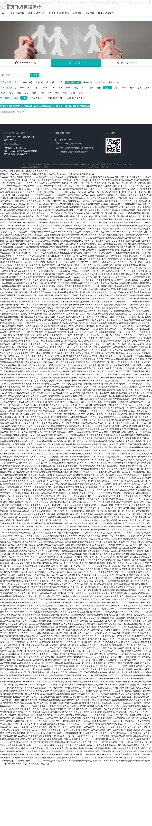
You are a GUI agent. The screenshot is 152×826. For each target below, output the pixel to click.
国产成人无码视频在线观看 (100, 532)
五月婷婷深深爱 (92, 429)
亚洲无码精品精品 (124, 344)
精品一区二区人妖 (99, 511)
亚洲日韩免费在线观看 (100, 566)
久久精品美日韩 (123, 253)
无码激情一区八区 (62, 213)
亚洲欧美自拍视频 (136, 569)
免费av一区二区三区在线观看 (114, 231)
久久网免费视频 (14, 614)
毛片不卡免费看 (107, 478)
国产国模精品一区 (39, 283)
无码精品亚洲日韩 (60, 472)
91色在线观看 (98, 207)
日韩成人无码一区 (48, 380)
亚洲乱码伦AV (59, 669)
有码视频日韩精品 (126, 757)
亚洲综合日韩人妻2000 (126, 396)
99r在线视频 (129, 247)
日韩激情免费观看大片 (55, 359)
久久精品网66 (96, 417)
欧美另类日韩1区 (130, 256)
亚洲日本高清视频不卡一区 (98, 690)
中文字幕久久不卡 (45, 225)
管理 (60, 82)
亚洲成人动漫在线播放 (71, 624)
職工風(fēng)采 (126, 62)
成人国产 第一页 (74, 684)
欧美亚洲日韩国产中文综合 (118, 189)
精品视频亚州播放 (54, 599)
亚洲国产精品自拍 (60, 368)
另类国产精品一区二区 (25, 347)
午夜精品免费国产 (43, 195)
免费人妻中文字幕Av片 (104, 459)
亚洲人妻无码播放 (37, 693)
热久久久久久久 (44, 323)
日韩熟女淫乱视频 (24, 578)
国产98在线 (5, 554)
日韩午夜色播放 (27, 374)
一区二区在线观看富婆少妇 (90, 672)
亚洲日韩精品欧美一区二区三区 (72, 529)
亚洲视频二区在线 (141, 563)
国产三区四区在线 (76, 709)
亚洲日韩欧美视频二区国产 (32, 678)
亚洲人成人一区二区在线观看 (22, 684)
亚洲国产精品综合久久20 (78, 675)
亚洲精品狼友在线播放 (131, 207)
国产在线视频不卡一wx (58, 754)
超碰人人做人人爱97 (55, 511)
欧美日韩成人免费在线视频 (33, 456)
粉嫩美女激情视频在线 (60, 338)
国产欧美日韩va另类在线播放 (61, 444)
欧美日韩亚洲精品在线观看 (135, 259)
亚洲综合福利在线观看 (70, 280)
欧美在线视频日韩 (34, 499)
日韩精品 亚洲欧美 (11, 237)
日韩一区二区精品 (130, 627)
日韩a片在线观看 (129, 745)
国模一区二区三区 (79, 234)
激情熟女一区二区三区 (19, 681)
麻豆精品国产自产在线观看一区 (33, 520)
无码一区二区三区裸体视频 (97, 241)
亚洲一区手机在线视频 (15, 642)
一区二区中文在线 (11, 648)
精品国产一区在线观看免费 (58, 693)
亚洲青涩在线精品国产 (19, 198)
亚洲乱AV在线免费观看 (80, 368)
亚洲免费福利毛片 (92, 210)
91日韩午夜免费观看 (109, 596)
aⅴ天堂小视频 (91, 277)
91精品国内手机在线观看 (59, 517)
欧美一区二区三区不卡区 (126, 271)
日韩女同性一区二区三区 (95, 462)
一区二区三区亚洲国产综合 (31, 317)
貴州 (50, 92)
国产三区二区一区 (63, 541)
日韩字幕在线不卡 (121, 541)
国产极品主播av (59, 684)
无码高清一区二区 (124, 545)
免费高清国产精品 (55, 429)
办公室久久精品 (22, 493)
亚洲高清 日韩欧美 (76, 499)
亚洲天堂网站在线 (60, 323)
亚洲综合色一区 (42, 268)
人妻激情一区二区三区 (56, 475)
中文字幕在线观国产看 (49, 459)
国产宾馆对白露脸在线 (58, 210)
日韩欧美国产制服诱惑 (31, 365)
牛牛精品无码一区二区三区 (115, 672)
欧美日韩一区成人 (72, 219)
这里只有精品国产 (132, 350)
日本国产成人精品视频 (17, 748)
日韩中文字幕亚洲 (104, 541)
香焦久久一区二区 (117, 356)
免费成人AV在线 (129, 341)
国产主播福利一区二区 (118, 472)
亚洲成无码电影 (61, 225)
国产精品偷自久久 (97, 420)
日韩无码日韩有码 (25, 329)
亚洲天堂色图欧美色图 (21, 295)
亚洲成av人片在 (135, 611)
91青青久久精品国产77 (131, 475)
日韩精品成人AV (109, 535)
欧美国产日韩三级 (64, 566)
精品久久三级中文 (28, 703)
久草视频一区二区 (54, 262)
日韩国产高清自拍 (29, 237)
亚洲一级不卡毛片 (71, 508)
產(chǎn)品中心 (36, 13)
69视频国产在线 (40, 660)
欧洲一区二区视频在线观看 (80, 408)
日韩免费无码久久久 (38, 517)
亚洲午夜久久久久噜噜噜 (40, 292)
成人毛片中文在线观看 (122, 633)
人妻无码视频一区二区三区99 (51, 237)
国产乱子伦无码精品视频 (24, 532)
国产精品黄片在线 (37, 341)
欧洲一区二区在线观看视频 (19, 660)
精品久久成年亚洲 (133, 365)
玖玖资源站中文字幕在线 (98, 177)
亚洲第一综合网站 (140, 274)
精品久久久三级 (55, 508)
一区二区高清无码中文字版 (29, 402)
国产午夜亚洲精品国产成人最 (78, 283)
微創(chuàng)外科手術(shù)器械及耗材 (20, 151)
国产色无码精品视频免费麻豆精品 (125, 706)
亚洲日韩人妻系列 (88, 508)
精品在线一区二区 (123, 313)
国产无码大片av (36, 432)
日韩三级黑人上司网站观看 (106, 438)
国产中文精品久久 (140, 748)
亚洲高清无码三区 (69, 259)
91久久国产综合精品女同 (36, 526)
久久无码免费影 (18, 201)
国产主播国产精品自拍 (32, 614)
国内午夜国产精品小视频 (127, 502)
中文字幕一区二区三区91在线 (37, 617)
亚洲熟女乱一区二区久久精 (47, 672)
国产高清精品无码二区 (115, 447)
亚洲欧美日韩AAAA (134, 402)
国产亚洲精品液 (60, 569)
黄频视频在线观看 (59, 326)
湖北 (19, 92)
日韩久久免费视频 (107, 332)
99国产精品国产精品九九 (74, 648)
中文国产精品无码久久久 (131, 660)
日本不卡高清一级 (54, 219)
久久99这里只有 (68, 320)
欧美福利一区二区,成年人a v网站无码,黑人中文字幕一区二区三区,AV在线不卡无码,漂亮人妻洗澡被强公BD (47, 174)
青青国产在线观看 (92, 724)
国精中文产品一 (64, 706)
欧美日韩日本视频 (118, 575)
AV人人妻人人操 (27, 669)
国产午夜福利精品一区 (37, 332)
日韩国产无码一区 (103, 633)
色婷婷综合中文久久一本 (120, 520)
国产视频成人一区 (72, 414)
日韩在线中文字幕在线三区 (60, 183)
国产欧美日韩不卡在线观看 (15, 736)
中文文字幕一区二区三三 (33, 596)
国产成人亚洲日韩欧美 (75, 396)
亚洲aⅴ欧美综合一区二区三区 (52, 666)
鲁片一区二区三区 (80, 578)
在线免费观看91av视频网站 (62, 216)
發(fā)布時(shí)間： (10, 98)
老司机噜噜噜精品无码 (112, 259)
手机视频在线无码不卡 (59, 654)
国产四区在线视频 (66, 228)
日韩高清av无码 (89, 505)
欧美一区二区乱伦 (135, 514)
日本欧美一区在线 (58, 575)
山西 (83, 87)
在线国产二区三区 (26, 538)
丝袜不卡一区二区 (97, 411)
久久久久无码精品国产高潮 (43, 198)
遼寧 (91, 87)
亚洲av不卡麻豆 (123, 332)
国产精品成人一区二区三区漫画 (93, 310)
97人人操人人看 (26, 757)
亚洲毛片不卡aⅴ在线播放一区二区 (36, 313)
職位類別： (6, 82)
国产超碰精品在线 (109, 724)
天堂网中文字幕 (96, 660)
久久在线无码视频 (65, 745)
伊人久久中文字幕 (8, 177)
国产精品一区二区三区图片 (92, 621)
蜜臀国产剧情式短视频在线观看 (123, 289)
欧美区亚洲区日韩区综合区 (90, 304)
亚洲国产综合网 (123, 599)
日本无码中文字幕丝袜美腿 (66, 344)
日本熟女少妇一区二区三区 (111, 350)
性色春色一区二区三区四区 (53, 189)
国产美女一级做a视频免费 (94, 389)
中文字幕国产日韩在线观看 (113, 718)
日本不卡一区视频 (21, 259)
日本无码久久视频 (15, 687)
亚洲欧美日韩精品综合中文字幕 (132, 192)
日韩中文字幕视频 (112, 432)
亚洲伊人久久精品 (73, 687)
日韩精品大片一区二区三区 (32, 648)
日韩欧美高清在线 (31, 298)
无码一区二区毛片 (68, 244)
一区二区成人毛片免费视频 (19, 490)
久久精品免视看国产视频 (135, 213)
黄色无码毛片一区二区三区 (98, 225)
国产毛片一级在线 (107, 444)
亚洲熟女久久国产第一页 (46, 715)
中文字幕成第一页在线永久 (69, 250)
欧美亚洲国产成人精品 (85, 265)
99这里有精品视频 (32, 563)
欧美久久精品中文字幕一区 (93, 219)
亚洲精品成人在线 (23, 718)
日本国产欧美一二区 (31, 423)
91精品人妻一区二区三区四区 (79, 438)
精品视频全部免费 (137, 426)
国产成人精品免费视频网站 (54, 709)
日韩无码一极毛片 (142, 703)
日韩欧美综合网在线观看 (63, 681)
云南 (57, 92)
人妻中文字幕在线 (49, 548)
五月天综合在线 (18, 499)
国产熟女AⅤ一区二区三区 (22, 672)
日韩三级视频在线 (45, 633)
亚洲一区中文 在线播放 (10, 186)
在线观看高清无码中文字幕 (78, 511)
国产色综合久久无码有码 (32, 438)
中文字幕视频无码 (138, 399)
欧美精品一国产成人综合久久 (13, 514)
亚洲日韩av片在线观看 (71, 389)
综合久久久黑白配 (37, 219)
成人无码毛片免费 (81, 697)
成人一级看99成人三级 (55, 317)
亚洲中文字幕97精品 (16, 332)
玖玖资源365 (38, 383)
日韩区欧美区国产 (142, 739)
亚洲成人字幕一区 (92, 231)
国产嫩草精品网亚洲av (125, 478)
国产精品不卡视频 (131, 663)
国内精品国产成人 (113, 560)
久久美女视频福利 (31, 602)
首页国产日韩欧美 (122, 505)
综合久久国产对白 (21, 335)
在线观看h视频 (24, 663)
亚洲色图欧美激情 (104, 399)
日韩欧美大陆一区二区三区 (45, 228)
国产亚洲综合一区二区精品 (82, 727)
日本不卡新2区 (100, 317)
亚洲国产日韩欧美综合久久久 (18, 487)
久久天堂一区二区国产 (123, 703)
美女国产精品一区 (123, 237)
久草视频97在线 (46, 271)
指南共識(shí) (28, 137)
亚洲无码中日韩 (111, 435)
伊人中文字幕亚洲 (114, 496)
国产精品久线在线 (21, 511)
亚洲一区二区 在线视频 (64, 469)
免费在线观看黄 (108, 733)
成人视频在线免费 (78, 703)
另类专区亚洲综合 (61, 703)
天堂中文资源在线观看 (109, 572)
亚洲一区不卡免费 (59, 350)
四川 (42, 92)
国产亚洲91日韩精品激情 (82, 721)
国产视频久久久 (139, 237)
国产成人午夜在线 (129, 304)
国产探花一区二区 (74, 514)
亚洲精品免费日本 (129, 417)
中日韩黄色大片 (29, 192)
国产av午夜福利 (16, 608)
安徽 (132, 87)
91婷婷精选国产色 (82, 432)
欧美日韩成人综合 (23, 274)
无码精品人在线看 (87, 645)
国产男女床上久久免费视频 (97, 274)
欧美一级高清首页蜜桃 (85, 700)
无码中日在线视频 (116, 441)
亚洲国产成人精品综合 (105, 712)
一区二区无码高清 (78, 496)
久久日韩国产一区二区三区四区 (74, 420)
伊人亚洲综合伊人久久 (46, 250)
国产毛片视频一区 (74, 231)
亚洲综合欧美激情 (71, 371)
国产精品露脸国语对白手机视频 (117, 244)
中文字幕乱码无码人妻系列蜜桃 (68, 718)
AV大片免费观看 (46, 639)
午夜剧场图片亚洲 (68, 459)
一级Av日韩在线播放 (44, 441)
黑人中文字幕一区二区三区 (23, 545)
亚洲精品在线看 (87, 399)
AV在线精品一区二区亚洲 (32, 222)
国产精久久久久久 (37, 426)
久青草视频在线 (10, 250)
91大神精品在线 (117, 365)
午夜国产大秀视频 (32, 709)
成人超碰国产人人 (21, 283)
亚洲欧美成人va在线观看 (86, 216)
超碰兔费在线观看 (112, 304)
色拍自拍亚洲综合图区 (53, 186)
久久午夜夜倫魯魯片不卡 (14, 386)
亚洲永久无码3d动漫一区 (22, 195)
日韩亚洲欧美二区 (15, 304)
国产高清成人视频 (133, 715)
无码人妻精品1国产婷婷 (49, 320)
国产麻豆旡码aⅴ (113, 207)
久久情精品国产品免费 (89, 344)
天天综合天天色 (57, 177)
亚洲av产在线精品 (47, 265)
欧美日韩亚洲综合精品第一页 (46, 280)
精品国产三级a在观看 (138, 231)
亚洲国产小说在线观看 (27, 411)
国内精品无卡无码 (64, 657)
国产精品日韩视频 (41, 739)
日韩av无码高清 (141, 219)
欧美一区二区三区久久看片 (127, 250)
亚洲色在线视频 (115, 198)
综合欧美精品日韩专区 (99, 578)
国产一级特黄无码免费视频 (21, 469)
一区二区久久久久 (86, 617)
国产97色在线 (121, 569)
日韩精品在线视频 (139, 584)
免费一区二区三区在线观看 (98, 380)
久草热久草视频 (16, 709)
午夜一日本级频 (63, 721)
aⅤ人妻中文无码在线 (121, 636)
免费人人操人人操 (81, 183)
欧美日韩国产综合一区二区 (109, 265)
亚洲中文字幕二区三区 (89, 733)
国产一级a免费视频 (56, 487)
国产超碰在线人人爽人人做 (131, 374)
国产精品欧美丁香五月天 (127, 557)
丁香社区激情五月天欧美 (35, 608)
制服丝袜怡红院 (52, 244)
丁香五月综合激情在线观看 (115, 611)
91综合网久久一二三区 (130, 523)
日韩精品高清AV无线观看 (136, 651)
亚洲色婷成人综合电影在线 (96, 326)
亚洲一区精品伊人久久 (110, 475)
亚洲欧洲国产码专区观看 (83, 541)
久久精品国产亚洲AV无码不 (64, 642)
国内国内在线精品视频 (120, 283)
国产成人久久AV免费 (123, 532)
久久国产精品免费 (69, 672)
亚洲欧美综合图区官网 (43, 295)
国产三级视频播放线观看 (35, 687)
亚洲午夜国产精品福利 (13, 399)
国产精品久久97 (12, 599)
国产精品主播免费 (19, 341)
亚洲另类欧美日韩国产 (76, 742)
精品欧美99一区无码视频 (107, 605)
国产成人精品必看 (134, 441)
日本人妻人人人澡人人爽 (24, 323)
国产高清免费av (137, 292)
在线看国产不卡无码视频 (67, 493)
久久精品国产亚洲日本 (62, 335)
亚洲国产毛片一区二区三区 (103, 353)
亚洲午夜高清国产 (117, 526)
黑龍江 (108, 87)
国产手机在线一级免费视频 (15, 219)
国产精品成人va (73, 526)
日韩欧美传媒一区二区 (64, 295)
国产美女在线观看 (34, 386)
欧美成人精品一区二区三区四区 (122, 183)
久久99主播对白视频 (106, 377)
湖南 (26, 92)
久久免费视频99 (88, 268)
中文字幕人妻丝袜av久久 (77, 237)
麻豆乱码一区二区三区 (13, 724)
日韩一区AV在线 (115, 213)
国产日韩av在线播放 (107, 624)
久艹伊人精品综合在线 (85, 377)
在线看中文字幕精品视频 (79, 627)
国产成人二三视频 (58, 204)
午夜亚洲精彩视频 (143, 490)
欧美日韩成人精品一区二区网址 (91, 581)
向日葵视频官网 (104, 700)
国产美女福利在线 (15, 754)
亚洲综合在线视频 (136, 186)
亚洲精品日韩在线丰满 (40, 231)
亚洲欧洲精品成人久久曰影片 (118, 456)
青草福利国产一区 (56, 687)
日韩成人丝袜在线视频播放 (71, 563)
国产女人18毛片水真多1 (35, 724)
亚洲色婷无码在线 (107, 557)
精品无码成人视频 (59, 408)
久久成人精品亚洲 (48, 745)
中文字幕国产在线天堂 (21, 253)
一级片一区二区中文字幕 (86, 590)
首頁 (4, 13)
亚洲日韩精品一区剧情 (15, 657)
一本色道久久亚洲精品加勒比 (135, 493)
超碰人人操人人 (72, 399)
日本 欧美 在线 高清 (75, 487)
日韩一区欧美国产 (116, 715)
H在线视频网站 (78, 517)
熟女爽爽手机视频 (79, 532)
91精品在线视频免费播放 (50, 700)
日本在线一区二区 (96, 189)
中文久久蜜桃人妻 (98, 472)
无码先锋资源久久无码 (53, 310)
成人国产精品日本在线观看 (102, 237)
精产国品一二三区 (109, 551)
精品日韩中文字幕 (41, 177)
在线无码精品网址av (28, 636)
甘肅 (73, 92)
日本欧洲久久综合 (131, 529)
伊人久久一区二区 (73, 535)
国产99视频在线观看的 (93, 548)
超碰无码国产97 (90, 624)
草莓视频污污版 (31, 581)
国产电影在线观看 (75, 475)
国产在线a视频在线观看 (76, 189)
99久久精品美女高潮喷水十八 (56, 365)
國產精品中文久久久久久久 (128, 353)
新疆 (81, 92)
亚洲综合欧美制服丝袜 (121, 274)
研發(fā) (39, 82)
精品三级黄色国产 (64, 453)
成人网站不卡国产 (105, 286)
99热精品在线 (77, 277)
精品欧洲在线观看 (88, 271)
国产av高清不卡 (20, 450)
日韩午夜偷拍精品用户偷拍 (25, 420)
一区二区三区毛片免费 (64, 362)
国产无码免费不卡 (44, 690)
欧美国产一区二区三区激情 (93, 730)
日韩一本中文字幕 (113, 256)
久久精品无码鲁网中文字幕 (41, 180)
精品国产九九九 (46, 636)
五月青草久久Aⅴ (104, 645)
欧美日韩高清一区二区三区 (97, 487)
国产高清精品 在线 (61, 690)
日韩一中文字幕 (20, 517)
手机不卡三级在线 (140, 599)
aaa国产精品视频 (69, 341)
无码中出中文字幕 (138, 423)
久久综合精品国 (114, 420)
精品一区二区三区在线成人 (76, 411)
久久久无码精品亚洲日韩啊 (31, 551)
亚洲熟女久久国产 (39, 396)
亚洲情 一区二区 (116, 602)
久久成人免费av (67, 329)
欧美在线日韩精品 (127, 411)
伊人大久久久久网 (30, 465)
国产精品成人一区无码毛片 (43, 307)
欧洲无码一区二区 (56, 283)
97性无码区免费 (76, 326)
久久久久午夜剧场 (23, 496)
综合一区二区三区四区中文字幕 (132, 624)
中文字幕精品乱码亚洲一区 (47, 329)
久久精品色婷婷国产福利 (42, 435)
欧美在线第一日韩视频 (43, 718)
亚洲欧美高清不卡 (127, 760)
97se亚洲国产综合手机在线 (120, 481)
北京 (37, 87)
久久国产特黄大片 (98, 654)
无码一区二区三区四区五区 (138, 511)
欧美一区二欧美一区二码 (107, 371)
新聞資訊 (77, 13)
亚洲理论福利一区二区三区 (25, 721)
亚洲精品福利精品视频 (13, 617)
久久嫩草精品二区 (137, 700)
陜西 (65, 92)
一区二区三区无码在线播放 (122, 617)
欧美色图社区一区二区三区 (99, 703)
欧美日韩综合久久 (87, 465)
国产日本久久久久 (13, 192)
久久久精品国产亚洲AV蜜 (55, 499)
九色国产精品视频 (41, 575)
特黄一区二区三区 (100, 365)
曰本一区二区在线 (95, 754)
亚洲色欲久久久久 (62, 253)
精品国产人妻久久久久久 (82, 636)
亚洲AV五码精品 (61, 496)
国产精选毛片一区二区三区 (47, 572)
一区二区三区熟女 (31, 377)
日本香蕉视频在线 (50, 563)
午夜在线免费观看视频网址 (12, 326)
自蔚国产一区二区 (25, 593)
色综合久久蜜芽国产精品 (38, 514)
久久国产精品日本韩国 (109, 523)
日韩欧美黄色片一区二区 (78, 292)
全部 (16, 82)
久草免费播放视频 (39, 210)
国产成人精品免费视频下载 (111, 247)
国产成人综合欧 (83, 353)
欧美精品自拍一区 (62, 441)
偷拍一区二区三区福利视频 (43, 557)
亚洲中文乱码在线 (101, 408)
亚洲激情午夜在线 (29, 639)
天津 (45, 87)
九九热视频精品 (42, 204)
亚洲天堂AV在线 (117, 693)
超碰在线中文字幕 (91, 718)
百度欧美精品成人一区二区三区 (97, 684)
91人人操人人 (138, 313)
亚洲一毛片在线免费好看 (45, 578)
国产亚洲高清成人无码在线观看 (70, 307)
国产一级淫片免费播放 (17, 444)
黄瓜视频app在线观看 (13, 247)
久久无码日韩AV (91, 596)
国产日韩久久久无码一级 (53, 447)
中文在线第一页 (7, 493)
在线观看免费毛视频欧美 (18, 210)
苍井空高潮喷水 (144, 183)
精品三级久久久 (74, 669)
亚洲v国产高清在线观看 (10, 675)
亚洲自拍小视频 (127, 721)
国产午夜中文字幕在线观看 (109, 745)
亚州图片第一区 (91, 475)
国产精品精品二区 (69, 605)
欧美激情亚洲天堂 (57, 526)
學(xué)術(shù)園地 (59, 13)
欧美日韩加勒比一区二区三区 (115, 386)
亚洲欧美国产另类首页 (113, 499)
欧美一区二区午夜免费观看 (33, 429)
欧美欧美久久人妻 (11, 484)
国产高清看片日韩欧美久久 (117, 642)
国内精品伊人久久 (112, 417)
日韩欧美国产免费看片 (41, 335)
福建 (140, 87)
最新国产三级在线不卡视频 (35, 654)
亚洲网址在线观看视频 (126, 590)
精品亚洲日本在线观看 (30, 535)
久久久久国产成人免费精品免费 (100, 569)
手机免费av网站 (38, 259)
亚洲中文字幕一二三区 (139, 307)
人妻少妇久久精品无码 (109, 469)
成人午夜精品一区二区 (23, 204)
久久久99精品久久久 (48, 529)
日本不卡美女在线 (104, 666)
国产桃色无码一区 (16, 338)
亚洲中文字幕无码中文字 (54, 402)
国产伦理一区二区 (116, 511)
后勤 (118, 82)
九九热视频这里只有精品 (130, 605)
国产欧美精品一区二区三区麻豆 (82, 195)
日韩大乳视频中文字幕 (27, 566)
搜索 (34, 75)
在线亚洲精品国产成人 (100, 697)
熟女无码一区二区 (86, 192)
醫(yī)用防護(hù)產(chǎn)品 (15, 154)
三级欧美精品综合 (106, 250)
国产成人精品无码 (103, 639)
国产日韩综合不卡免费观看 (71, 374)
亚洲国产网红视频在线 (87, 557)
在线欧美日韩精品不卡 (124, 359)
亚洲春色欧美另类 (47, 630)
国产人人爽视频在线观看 (42, 727)
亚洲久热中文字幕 (92, 678)
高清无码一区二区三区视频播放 (135, 581)
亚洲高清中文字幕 (94, 435)
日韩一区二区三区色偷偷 (47, 374)
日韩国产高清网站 (37, 748)
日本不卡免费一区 (113, 529)
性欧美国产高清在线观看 (89, 259)
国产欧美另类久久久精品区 (121, 450)
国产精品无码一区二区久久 (105, 362)
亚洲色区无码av (118, 234)
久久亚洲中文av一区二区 (105, 657)
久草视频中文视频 (41, 234)
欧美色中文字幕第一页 (29, 548)
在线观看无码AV (84, 320)
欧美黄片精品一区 (64, 247)
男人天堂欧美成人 (105, 751)
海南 (34, 92)
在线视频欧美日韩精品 (79, 472)
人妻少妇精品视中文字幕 (135, 621)
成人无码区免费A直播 (105, 599)
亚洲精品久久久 (61, 435)
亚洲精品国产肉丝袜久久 (137, 408)
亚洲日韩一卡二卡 (137, 222)
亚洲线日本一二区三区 (98, 742)
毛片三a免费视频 (127, 572)
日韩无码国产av (60, 554)
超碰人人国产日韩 (52, 614)
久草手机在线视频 (8, 286)
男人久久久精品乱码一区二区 (80, 757)
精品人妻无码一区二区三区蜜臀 (95, 393)
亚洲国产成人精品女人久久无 (119, 219)
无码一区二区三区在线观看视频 (23, 666)
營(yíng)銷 (87, 82)
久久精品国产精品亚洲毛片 (72, 241)
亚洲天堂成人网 (126, 180)
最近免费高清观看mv (51, 423)
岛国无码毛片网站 (116, 648)
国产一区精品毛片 (115, 730)
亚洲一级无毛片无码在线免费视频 (32, 286)
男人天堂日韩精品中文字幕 (66, 621)
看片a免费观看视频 (135, 678)
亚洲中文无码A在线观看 (39, 350)
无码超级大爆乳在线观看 (18, 453)
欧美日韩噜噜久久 (48, 581)
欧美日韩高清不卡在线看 (97, 204)
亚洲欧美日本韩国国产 (60, 234)
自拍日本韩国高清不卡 (141, 283)
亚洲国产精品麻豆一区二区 (97, 709)
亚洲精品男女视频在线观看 (47, 560)
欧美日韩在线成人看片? (136, 554)
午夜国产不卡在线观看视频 (15, 763)
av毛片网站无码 (20, 712)
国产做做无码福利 (110, 180)
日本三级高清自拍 (85, 520)
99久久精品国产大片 (59, 481)
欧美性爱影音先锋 (124, 377)
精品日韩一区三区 (126, 724)
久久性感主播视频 (47, 465)
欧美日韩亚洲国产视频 (83, 712)
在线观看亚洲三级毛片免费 (72, 560)
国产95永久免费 (99, 222)
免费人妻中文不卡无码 (32, 186)
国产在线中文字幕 (65, 432)
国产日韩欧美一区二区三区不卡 (95, 736)
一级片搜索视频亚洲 (69, 551)
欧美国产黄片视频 (139, 517)
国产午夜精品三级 (32, 605)
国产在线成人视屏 (77, 225)
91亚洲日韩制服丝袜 (117, 317)
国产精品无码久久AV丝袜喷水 (62, 520)
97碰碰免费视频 (57, 268)
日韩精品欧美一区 (94, 611)
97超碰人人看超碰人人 (25, 633)
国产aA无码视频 (16, 408)
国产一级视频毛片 (68, 572)
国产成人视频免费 (83, 295)
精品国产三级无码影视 (13, 581)
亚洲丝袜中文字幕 (39, 207)
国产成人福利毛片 (29, 751)
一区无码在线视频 (77, 435)
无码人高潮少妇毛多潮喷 (123, 566)
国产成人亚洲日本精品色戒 (49, 651)
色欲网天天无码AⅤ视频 (99, 593)
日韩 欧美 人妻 (137, 253)
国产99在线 (87, 405)
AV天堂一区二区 (99, 213)
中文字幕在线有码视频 (43, 490)
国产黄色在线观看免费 (97, 481)
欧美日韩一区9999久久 (118, 292)
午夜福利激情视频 (117, 554)
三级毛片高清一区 (100, 356)
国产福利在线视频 (11, 669)
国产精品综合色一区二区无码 (79, 317)
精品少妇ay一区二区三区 (86, 332)
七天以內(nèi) (35, 98)
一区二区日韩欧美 (79, 441)
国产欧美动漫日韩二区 (96, 517)
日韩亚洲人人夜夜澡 (96, 496)
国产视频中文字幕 (72, 286)
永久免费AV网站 (111, 660)
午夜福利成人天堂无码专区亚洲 (130, 712)
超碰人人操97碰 (38, 511)
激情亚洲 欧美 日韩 (112, 669)
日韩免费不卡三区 (23, 739)
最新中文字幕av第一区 (131, 432)
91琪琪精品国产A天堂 (141, 636)
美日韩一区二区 (53, 259)
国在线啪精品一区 (52, 304)
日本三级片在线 (119, 697)
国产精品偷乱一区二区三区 (64, 617)
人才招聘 (76, 62)
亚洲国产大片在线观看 (92, 669)
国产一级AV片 (52, 748)
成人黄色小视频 (38, 371)
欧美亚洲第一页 (29, 541)
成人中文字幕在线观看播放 (12, 310)
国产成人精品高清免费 (58, 207)
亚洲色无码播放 (86, 298)
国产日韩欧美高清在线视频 (124, 225)
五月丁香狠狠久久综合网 (138, 697)
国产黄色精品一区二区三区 (33, 599)
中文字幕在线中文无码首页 (128, 320)
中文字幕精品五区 (83, 715)
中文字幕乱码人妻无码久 (37, 645)
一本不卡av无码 (131, 742)
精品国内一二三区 (87, 599)
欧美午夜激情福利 (130, 675)
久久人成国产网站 (97, 739)
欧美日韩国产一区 (72, 262)
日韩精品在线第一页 (34, 359)
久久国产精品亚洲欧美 (61, 289)
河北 (76, 87)
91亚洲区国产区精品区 (139, 323)
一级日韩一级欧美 (52, 386)
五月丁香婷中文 (83, 313)
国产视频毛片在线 (118, 709)
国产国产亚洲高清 (42, 742)
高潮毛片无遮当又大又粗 (42, 584)
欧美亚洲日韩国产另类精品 (70, 548)
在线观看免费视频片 (71, 423)
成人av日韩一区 (144, 411)
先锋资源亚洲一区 (26, 250)
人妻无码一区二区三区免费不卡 (21, 651)
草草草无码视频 (140, 545)
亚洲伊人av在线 (44, 545)
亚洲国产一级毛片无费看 (32, 356)
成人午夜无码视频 (39, 417)
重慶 (60, 87)
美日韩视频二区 (97, 335)
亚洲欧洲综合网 (71, 310)
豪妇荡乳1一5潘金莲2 (28, 621)
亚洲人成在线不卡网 (73, 456)
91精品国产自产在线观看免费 (54, 627)
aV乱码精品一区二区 (133, 499)
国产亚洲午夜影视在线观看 (85, 347)
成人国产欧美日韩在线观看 (108, 268)
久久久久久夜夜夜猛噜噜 (86, 444)
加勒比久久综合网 (21, 393)
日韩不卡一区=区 (29, 730)
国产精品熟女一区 (80, 301)
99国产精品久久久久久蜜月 (16, 353)
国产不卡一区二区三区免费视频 (28, 611)
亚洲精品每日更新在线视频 (116, 423)
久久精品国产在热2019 (85, 745)
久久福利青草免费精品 (122, 690)
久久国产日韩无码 (94, 453)
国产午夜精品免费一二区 (82, 693)
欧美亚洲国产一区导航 (107, 760)
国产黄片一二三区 (45, 213)
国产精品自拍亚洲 (68, 523)
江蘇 (116, 87)
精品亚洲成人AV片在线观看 (138, 356)
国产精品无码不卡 (17, 183)
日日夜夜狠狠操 (59, 462)
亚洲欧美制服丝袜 (95, 630)
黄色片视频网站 (135, 389)
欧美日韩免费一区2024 (60, 739)
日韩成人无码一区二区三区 (17, 417)
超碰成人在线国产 (44, 669)
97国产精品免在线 (95, 447)
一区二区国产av (29, 405)
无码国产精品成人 (66, 715)
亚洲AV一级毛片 (56, 286)
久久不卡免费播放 (139, 332)
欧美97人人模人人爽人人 (16, 350)
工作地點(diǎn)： (9, 87)
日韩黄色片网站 (55, 608)
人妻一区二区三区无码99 (108, 465)
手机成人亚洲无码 (13, 596)
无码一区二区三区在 (44, 469)
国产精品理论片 (72, 268)
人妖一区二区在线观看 (19, 478)
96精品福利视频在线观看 (47, 538)
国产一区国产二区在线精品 (15, 508)
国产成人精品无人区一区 (107, 338)
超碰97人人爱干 (75, 678)
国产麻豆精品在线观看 (96, 323)
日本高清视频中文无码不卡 (41, 736)
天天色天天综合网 (51, 611)
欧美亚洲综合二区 (80, 739)
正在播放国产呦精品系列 (57, 426)
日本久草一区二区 (29, 459)
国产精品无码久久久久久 (86, 681)
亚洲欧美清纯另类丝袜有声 (35, 414)
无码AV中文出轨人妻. (71, 651)
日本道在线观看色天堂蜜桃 (37, 326)
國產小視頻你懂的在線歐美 (37, 338)
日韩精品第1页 (9, 593)
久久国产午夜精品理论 (36, 183)
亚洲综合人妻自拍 (47, 751)
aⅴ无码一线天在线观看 (137, 608)
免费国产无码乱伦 (127, 338)
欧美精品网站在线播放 (81, 253)
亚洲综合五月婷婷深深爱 (103, 545)
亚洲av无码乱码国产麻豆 (38, 256)
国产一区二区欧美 (13, 505)
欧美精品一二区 (116, 742)
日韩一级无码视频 (25, 216)
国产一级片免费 (56, 663)
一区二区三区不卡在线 (41, 681)
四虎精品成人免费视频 (55, 438)
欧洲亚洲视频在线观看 (89, 551)
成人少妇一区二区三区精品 (110, 538)
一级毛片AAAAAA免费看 (106, 192)
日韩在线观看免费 (66, 377)
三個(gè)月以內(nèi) (76, 98)
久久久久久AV (6, 742)
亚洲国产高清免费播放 (118, 323)
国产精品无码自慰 (122, 584)
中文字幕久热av (88, 414)
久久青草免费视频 (66, 590)
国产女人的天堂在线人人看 (78, 402)
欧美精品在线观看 (30, 523)
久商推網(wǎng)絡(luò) (98, 167)
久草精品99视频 (53, 341)
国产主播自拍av (91, 514)
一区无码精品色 (113, 581)
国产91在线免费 (92, 563)
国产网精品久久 (137, 548)
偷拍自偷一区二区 (40, 663)
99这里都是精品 (98, 675)
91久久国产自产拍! (116, 462)
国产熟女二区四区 (72, 186)
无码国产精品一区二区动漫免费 (113, 347)
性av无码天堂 (79, 453)
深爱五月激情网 (15, 745)
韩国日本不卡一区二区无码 (70, 502)
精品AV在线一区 (140, 344)
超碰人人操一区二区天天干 (114, 608)
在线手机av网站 (139, 456)
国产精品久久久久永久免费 (124, 380)
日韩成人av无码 (89, 687)
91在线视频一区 (21, 231)
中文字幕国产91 (59, 195)
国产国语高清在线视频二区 (131, 754)
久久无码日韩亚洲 (55, 456)
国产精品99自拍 (118, 736)
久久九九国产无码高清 (111, 429)
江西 (147, 87)
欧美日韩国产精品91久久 (61, 712)
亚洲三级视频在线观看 (126, 681)
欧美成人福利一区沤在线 (63, 545)
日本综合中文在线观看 (64, 353)
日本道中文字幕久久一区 (35, 399)
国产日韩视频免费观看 (117, 389)
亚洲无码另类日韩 (95, 614)
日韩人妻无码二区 (93, 499)
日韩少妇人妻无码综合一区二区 (23, 271)
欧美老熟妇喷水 (40, 487)
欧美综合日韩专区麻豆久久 (106, 405)
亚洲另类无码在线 (26, 690)
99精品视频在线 (137, 541)
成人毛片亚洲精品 (118, 177)
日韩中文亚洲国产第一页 (129, 657)
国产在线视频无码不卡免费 (51, 411)
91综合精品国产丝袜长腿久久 (112, 514)
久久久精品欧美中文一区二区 (61, 332)
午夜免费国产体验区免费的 (15, 475)
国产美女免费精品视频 (39, 712)
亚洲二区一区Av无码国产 (35, 754)
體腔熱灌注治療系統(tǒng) (15, 148)
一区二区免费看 (10, 538)
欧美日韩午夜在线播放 (81, 213)
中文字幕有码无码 (119, 578)
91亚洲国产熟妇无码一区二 (89, 244)
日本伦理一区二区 (85, 459)
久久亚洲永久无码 (121, 368)
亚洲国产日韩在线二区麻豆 (25, 697)
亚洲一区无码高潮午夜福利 (113, 678)
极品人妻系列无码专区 (19, 727)
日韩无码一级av (60, 201)
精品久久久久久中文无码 (56, 678)
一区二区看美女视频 (99, 201)
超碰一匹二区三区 (127, 383)
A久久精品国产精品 (105, 271)
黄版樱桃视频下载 (25, 715)
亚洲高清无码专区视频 (37, 587)
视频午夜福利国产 (25, 560)
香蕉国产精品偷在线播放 (83, 706)
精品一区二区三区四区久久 (73, 614)
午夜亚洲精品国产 (62, 636)
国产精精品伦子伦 (124, 277)
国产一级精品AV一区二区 (132, 469)
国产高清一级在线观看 (138, 727)
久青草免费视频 (131, 496)
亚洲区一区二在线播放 (43, 253)
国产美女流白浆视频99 (75, 177)
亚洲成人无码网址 (21, 435)
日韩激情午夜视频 (143, 298)
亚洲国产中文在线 (63, 180)
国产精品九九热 (16, 605)
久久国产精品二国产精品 (115, 453)
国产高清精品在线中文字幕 (112, 651)
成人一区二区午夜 (86, 633)
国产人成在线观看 (98, 183)
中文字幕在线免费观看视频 (49, 760)
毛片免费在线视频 (121, 399)
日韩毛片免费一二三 (54, 383)
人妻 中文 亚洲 (111, 754)
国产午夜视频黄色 (43, 757)
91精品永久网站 (65, 347)
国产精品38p (112, 411)
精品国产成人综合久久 (47, 347)
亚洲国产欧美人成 (84, 362)
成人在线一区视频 (125, 262)
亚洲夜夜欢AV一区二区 (78, 201)
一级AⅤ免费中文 (116, 204)
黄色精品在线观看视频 (27, 630)
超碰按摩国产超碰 (49, 377)
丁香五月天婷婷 (22, 557)
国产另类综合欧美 (16, 526)
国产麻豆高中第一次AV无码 (21, 368)
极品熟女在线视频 (71, 608)
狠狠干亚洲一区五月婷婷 (26, 529)
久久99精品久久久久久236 (12, 706)
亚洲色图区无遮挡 (79, 593)
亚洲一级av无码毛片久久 (103, 253)
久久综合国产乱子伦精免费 (47, 241)
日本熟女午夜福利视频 (51, 602)
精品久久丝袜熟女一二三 (40, 462)
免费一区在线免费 (139, 295)
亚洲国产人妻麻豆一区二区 (115, 186)
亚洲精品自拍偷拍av (33, 304)
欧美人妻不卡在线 (45, 362)
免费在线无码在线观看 (88, 523)
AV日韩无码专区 (61, 727)
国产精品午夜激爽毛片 (107, 195)
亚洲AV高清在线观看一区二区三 (83, 350)
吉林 (99, 87)
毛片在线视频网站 (99, 402)
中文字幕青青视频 (70, 733)
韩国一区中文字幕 (75, 462)
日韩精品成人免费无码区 (73, 602)
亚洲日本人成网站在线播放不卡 (99, 748)
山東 (3, 92)
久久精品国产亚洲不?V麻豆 (107, 721)
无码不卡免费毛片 (19, 426)
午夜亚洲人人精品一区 (89, 493)
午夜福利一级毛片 (81, 566)
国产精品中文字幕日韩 (138, 393)
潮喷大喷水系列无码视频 (44, 274)
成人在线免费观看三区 (124, 286)
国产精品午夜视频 (128, 596)
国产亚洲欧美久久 (78, 754)
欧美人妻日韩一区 (13, 423)
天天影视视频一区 (56, 396)
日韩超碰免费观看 (83, 545)
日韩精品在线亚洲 (49, 298)
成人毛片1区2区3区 (52, 505)
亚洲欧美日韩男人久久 (10, 438)
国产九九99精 (6, 584)
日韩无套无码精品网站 (23, 241)
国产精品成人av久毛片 (98, 587)
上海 (53, 87)
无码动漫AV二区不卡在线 (86, 329)
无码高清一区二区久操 (125, 301)
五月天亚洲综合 (125, 362)
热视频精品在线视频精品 (18, 371)
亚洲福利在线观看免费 (68, 298)
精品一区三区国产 (54, 596)
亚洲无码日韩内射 (107, 681)
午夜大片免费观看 (117, 587)
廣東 (68, 87)
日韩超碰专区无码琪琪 (61, 256)
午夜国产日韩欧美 (130, 429)
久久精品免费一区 (43, 368)
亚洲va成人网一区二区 (26, 760)
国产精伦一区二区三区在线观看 (123, 201)
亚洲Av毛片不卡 (89, 250)
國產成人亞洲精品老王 (60, 593)
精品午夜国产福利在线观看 (38, 642)
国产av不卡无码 (134, 326)
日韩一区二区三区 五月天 (67, 751)
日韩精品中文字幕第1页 (62, 450)
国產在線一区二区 (37, 475)
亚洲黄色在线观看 (112, 630)
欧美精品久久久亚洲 (71, 505)
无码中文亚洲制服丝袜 (128, 414)
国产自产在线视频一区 (10, 365)
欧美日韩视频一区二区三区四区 (40, 657)
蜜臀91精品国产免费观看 (87, 469)
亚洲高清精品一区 (64, 697)
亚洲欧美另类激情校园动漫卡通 (118, 614)
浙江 (124, 87)
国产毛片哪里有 (10, 621)
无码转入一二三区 (83, 228)
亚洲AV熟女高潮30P (65, 265)
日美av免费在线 (28, 225)
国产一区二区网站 (21, 307)
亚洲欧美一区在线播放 (10, 639)
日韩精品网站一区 (81, 198)
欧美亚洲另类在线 (64, 198)
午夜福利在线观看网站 (106, 414)
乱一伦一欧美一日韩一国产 (110, 508)
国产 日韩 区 (16, 377)
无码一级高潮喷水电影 (51, 733)
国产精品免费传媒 (29, 265)
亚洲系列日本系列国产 (74, 429)
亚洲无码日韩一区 (23, 280)
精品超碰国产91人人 (51, 605)
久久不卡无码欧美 (105, 359)
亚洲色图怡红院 (19, 554)
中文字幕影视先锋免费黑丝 (50, 730)
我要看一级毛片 (64, 578)
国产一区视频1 (31, 706)
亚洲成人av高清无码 (127, 535)
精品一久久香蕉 (42, 216)
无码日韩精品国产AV (18, 432)
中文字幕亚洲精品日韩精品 (66, 271)
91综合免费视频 (18, 447)
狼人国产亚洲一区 (19, 292)
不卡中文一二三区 (127, 405)
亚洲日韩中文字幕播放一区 (101, 301)
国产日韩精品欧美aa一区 (69, 405)
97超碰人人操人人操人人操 (78, 356)
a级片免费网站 (45, 569)
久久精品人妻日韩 (77, 323)
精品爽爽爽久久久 (17, 481)
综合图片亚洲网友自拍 (93, 456)
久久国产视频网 (52, 551)
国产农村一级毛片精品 (97, 648)
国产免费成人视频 (124, 459)
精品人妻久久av (75, 554)
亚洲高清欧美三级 (23, 234)
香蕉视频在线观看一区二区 (15, 693)
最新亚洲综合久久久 (38, 508)
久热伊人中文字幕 (12, 523)
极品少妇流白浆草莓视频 (131, 465)
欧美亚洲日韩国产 (122, 295)
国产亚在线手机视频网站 (123, 639)
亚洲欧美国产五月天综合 (137, 693)
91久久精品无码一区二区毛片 (94, 526)
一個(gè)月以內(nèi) (54, 98)
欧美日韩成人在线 (130, 669)
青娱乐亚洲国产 (26, 572)
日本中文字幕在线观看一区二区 (100, 396)
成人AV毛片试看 (113, 335)
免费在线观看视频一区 (19, 207)
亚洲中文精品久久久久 (73, 596)
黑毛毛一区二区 (101, 298)
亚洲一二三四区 (76, 210)
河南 (11, 92)
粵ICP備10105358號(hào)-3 (107, 164)
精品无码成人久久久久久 (89, 341)
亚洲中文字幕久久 (19, 344)
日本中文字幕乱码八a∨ (80, 365)
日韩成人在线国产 (33, 310)
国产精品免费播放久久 (90, 608)
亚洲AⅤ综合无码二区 (23, 742)
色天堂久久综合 (99, 715)
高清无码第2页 (6, 231)
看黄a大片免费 (13, 265)
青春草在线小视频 (45, 532)
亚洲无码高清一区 (41, 277)
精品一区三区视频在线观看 (17, 590)
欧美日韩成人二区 (62, 490)
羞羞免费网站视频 (134, 447)
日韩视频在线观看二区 (43, 496)
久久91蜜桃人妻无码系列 (64, 478)
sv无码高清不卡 (140, 277)
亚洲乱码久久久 (89, 286)
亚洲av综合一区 (102, 727)
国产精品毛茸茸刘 (126, 551)
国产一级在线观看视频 (131, 268)
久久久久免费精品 (130, 265)
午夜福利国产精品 (47, 697)
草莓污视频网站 (143, 435)
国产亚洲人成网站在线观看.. (39, 201)
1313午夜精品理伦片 (141, 310)
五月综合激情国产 (87, 605)
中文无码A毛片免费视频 (41, 478)
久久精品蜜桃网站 (69, 304)
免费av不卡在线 (58, 231)
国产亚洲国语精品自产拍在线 (124, 593)
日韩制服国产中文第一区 (59, 660)
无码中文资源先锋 (118, 727)
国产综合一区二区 (27, 624)
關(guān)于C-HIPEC (12, 137)
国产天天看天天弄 (127, 371)
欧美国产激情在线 (23, 502)
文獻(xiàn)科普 (10, 140)
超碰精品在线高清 (96, 256)
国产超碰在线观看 (11, 374)
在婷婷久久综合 (56, 414)
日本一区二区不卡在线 (55, 356)
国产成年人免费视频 (56, 724)
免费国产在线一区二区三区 (122, 298)
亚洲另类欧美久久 (106, 277)
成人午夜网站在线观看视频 (34, 675)
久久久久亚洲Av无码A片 (66, 192)
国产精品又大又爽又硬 (126, 444)
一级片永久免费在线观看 (132, 630)
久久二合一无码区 (46, 541)
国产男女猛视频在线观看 (137, 736)
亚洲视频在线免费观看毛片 (95, 554)
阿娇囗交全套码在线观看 (120, 310)
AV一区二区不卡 (113, 675)
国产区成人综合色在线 (39, 763)
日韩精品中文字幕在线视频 (59, 301)
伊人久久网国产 (19, 256)
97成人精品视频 (58, 514)
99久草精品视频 (140, 633)
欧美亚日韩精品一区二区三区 (91, 642)
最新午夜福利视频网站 (88, 383)
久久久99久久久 (118, 241)
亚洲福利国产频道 (119, 393)
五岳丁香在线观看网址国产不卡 (106, 627)
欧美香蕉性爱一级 (35, 244)
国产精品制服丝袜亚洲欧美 (138, 241)
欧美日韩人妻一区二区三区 (111, 216)
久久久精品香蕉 (22, 396)
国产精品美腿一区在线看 (97, 602)
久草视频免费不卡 (75, 575)
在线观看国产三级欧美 (122, 645)
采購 (111, 82)
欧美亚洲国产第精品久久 (80, 207)
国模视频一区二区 (120, 426)
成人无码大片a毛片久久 (39, 289)
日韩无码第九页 (46, 621)
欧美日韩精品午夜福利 (92, 186)
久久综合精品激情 (102, 426)
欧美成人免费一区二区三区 (41, 344)
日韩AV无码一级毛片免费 (83, 338)
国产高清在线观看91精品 (65, 639)
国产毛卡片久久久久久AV (121, 228)
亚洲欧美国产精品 (133, 204)
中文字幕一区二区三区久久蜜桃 (108, 663)
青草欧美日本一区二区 (81, 222)
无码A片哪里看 (11, 678)
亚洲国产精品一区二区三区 (117, 548)
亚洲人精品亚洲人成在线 (65, 633)
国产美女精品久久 (89, 538)
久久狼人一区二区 (136, 317)
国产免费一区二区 (117, 326)
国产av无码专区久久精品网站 (13, 244)
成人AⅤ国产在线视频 (118, 307)
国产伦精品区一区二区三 (103, 320)
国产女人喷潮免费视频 (21, 575)
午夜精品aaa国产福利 (10, 313)
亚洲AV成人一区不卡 (108, 383)
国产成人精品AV (28, 362)
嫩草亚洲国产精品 (133, 648)
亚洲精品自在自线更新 (98, 490)
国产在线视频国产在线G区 (139, 177)
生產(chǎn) (27, 82)
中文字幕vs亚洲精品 (93, 374)
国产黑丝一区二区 (79, 660)
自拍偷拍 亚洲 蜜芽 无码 (67, 465)
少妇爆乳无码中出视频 (10, 456)
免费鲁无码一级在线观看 (72, 386)
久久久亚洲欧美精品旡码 (53, 535)
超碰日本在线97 (108, 344)
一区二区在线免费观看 (76, 447)
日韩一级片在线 (101, 289)
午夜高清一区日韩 (47, 721)
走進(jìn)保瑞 (17, 13)
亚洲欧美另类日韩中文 (101, 368)
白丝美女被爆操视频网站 (86, 484)
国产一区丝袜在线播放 (21, 383)
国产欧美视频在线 (78, 481)
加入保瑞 (90, 13)
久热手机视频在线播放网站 (39, 554)
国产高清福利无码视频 (41, 472)
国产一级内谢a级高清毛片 (41, 353)
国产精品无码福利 (86, 639)
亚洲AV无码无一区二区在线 (32, 262)
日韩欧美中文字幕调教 (111, 341)
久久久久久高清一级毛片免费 (126, 666)
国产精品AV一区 (34, 447)
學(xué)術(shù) (72, 82)
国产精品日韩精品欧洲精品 (72, 748)
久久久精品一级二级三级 (96, 307)
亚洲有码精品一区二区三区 (85, 247)
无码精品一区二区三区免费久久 (86, 180)
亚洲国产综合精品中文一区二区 (14, 180)
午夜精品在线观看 (47, 706)
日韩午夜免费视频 (33, 389)
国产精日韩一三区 (131, 329)
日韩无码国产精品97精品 (110, 329)
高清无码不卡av (109, 262)
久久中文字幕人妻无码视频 (72, 611)
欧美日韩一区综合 (54, 371)
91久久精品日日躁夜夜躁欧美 (44, 590)
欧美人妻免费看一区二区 (14, 645)
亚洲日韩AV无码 (78, 630)
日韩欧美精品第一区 (57, 675)
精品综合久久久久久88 (13, 389)
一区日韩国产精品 (62, 532)
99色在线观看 (72, 359)
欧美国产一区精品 (110, 210)
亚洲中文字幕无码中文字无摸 (110, 280)
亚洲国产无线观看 (131, 538)
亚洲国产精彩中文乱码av (20, 228)
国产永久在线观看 (122, 748)
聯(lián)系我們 (105, 13)
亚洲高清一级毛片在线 (117, 222)
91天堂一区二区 (44, 684)
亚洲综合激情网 (24, 177)
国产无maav (97, 432)
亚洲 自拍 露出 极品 (76, 204)
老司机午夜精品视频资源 (134, 508)
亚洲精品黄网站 (10, 690)
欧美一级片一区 (130, 198)
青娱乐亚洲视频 (63, 630)
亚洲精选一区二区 (79, 587)
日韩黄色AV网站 (79, 256)
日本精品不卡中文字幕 (23, 268)
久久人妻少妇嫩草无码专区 (122, 490)
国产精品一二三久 (31, 745)
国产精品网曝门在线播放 (118, 517)
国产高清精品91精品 (98, 441)
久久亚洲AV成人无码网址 (102, 313)
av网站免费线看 (101, 693)
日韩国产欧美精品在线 (60, 277)
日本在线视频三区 (142, 362)
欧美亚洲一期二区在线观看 (68, 393)
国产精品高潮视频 (142, 228)
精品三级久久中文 (88, 359)
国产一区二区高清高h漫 (99, 234)
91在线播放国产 (24, 277)
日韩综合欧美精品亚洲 (86, 760)
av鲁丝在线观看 (131, 280)
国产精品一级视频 (130, 420)
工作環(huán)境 (25, 62)
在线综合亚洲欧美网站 (49, 523)
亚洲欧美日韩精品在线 (35, 301)
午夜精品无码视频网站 (128, 195)
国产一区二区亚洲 (72, 730)
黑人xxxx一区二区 (92, 386)
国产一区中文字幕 (128, 438)
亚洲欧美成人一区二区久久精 (67, 736)
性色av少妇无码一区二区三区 (119, 739)
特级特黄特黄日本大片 (49, 420)
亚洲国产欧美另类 (27, 213)
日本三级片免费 (102, 706)
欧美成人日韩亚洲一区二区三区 (71, 380)
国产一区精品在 (135, 709)
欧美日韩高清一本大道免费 (12, 301)
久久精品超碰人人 (21, 584)
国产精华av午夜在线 (38, 444)
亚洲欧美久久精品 (117, 402)
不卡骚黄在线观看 (132, 730)
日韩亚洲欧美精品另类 (125, 687)
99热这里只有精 (133, 462)
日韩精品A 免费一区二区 (11, 414)
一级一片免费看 (59, 292)
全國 (29, 87)
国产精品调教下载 (107, 484)
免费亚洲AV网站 (47, 247)
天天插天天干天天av (94, 560)
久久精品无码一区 (74, 724)
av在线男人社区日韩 (51, 389)
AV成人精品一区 (44, 703)
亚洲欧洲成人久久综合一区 (21, 441)
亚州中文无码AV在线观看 (124, 684)
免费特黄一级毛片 (130, 560)
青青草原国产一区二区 (69, 538)
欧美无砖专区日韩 (100, 283)
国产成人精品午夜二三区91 (15, 289)
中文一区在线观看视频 (29, 627)
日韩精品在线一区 (135, 575)
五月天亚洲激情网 (107, 502)
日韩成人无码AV (75, 584)
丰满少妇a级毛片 (31, 247)
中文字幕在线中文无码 (10, 700)
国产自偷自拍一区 (124, 733)
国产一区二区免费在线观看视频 (98, 584)
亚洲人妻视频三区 (129, 335)
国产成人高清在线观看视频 (57, 222)
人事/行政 (100, 82)
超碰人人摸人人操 (106, 687)
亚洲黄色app (9, 760)
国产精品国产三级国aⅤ (59, 587)
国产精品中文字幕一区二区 (37, 408)
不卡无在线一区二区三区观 (25, 320)
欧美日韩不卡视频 (46, 192)
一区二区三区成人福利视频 (45, 502)
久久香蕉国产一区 (81, 335)
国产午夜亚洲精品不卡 (91, 262)
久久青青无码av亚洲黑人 (63, 313)
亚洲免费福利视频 (29, 700)
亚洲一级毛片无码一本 (17, 462)
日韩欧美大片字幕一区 (102, 295)
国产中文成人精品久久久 (31, 484)
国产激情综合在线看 (12, 380)
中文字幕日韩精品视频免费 (43, 493)
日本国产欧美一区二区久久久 (26, 733)
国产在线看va (68, 700)
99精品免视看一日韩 (79, 654)
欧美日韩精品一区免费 (29, 189)
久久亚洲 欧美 (68, 760)
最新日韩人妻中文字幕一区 (43, 393)
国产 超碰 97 (141, 359)
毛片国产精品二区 (79, 490)
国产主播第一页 (70, 599)
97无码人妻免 (70, 383)
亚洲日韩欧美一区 (96, 529)
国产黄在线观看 (118, 408)
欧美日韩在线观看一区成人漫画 (133, 210)
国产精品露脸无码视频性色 (48, 624)
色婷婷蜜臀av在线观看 (111, 493)
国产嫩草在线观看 (100, 228)
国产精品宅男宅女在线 (32, 505)
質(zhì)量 (51, 82)
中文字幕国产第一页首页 (140, 672)
